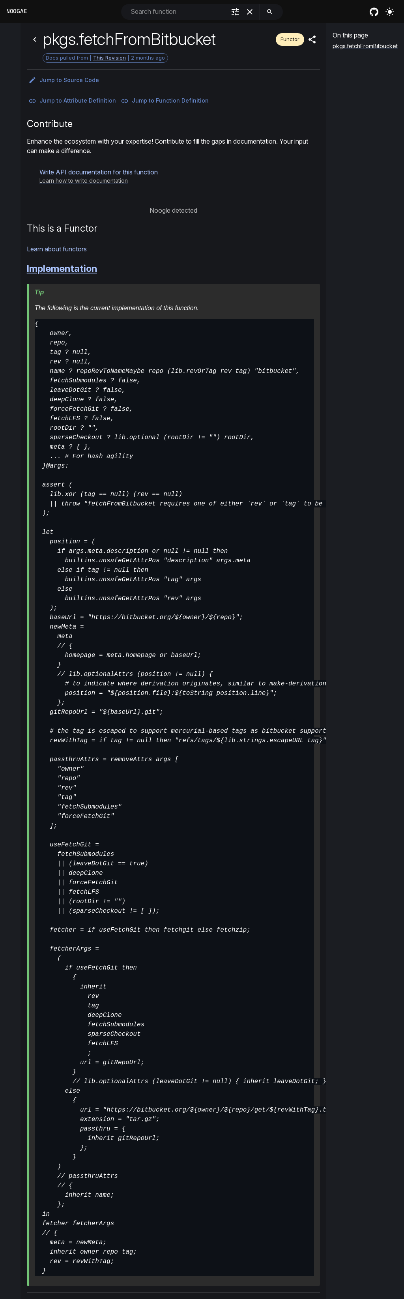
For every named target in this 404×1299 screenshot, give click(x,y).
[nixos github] (374, 12)
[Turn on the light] (390, 12)
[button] (98, 176)
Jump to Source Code (63, 80)
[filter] (235, 12)
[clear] (249, 12)
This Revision (109, 57)
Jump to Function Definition (165, 101)
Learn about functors (57, 249)
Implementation (62, 268)
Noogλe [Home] (16, 11)
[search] (270, 12)
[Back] (35, 39)
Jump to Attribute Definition (72, 101)
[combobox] (177, 11)
